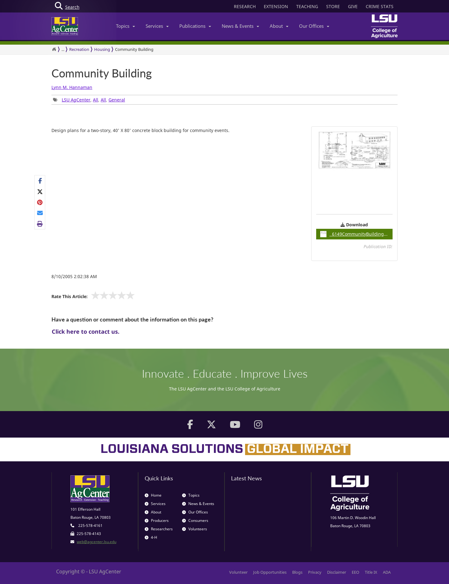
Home (153, 495)
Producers (157, 520)
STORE (333, 6)
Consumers (195, 520)
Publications (195, 26)
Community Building (101, 73)
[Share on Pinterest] (40, 202)
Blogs (297, 572)
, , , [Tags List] (89, 100)
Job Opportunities (270, 572)
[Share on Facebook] (40, 180)
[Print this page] (40, 223)
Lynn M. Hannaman (71, 87)
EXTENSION (276, 6)
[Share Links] (39, 202)
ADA (387, 572)
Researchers (159, 529)
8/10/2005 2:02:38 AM (74, 276)
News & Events (240, 26)
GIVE (353, 6)
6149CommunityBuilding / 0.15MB (356, 234)
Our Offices (314, 26)
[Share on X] (40, 191)
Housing (102, 49)
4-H (151, 537)
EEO (355, 572)
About (279, 26)
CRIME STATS (379, 6)
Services (157, 26)
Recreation (79, 49)
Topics (125, 26)
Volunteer (238, 572)
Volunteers (194, 529)
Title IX (371, 572)
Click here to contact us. (85, 331)
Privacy (314, 572)
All (95, 100)
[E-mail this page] (40, 213)
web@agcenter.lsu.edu (96, 541)
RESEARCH (245, 6)
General (117, 100)
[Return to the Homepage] (53, 49)
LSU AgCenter (76, 100)
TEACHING (307, 6)
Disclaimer (336, 572)
